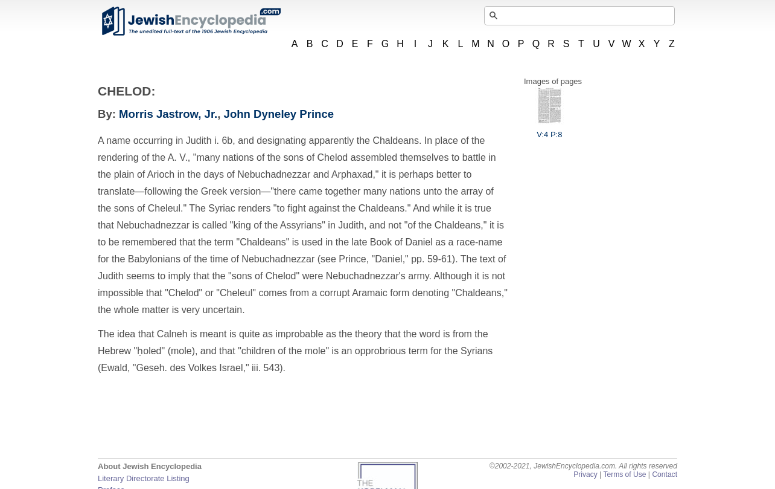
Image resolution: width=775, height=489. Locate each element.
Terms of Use (624, 474)
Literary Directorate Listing (144, 478)
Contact (664, 474)
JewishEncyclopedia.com (191, 21)
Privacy (585, 474)
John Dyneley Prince (279, 114)
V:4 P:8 (549, 130)
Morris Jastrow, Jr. (168, 114)
